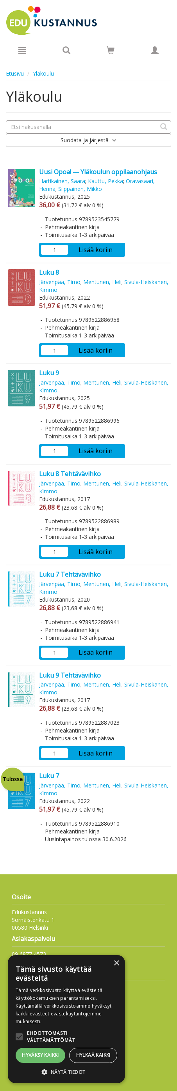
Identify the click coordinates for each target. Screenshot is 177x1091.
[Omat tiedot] (155, 50)
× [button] (116, 963)
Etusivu (15, 73)
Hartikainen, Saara (62, 181)
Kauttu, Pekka (105, 181)
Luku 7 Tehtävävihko (70, 574)
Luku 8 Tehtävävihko (70, 474)
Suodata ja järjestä (88, 140)
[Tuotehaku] (66, 50)
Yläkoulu (43, 73)
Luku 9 (49, 373)
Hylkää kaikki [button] (93, 1055)
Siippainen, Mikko (80, 188)
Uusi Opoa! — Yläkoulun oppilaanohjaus (98, 172)
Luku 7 (49, 775)
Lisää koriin (96, 249)
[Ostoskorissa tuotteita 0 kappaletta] (110, 51)
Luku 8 (49, 272)
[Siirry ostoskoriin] (110, 50)
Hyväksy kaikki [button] (40, 1055)
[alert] (66, 1019)
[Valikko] (22, 50)
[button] (66, 1071)
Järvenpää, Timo (59, 282)
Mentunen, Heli (102, 282)
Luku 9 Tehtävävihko (70, 675)
